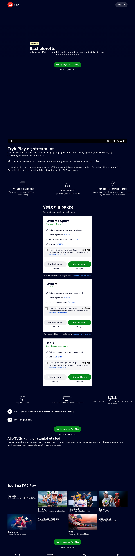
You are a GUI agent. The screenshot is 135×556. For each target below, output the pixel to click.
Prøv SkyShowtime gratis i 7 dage (63, 250)
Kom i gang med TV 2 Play (67, 64)
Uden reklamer (79, 377)
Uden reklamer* (80, 264)
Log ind (121, 4)
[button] (67, 411)
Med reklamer (55, 264)
